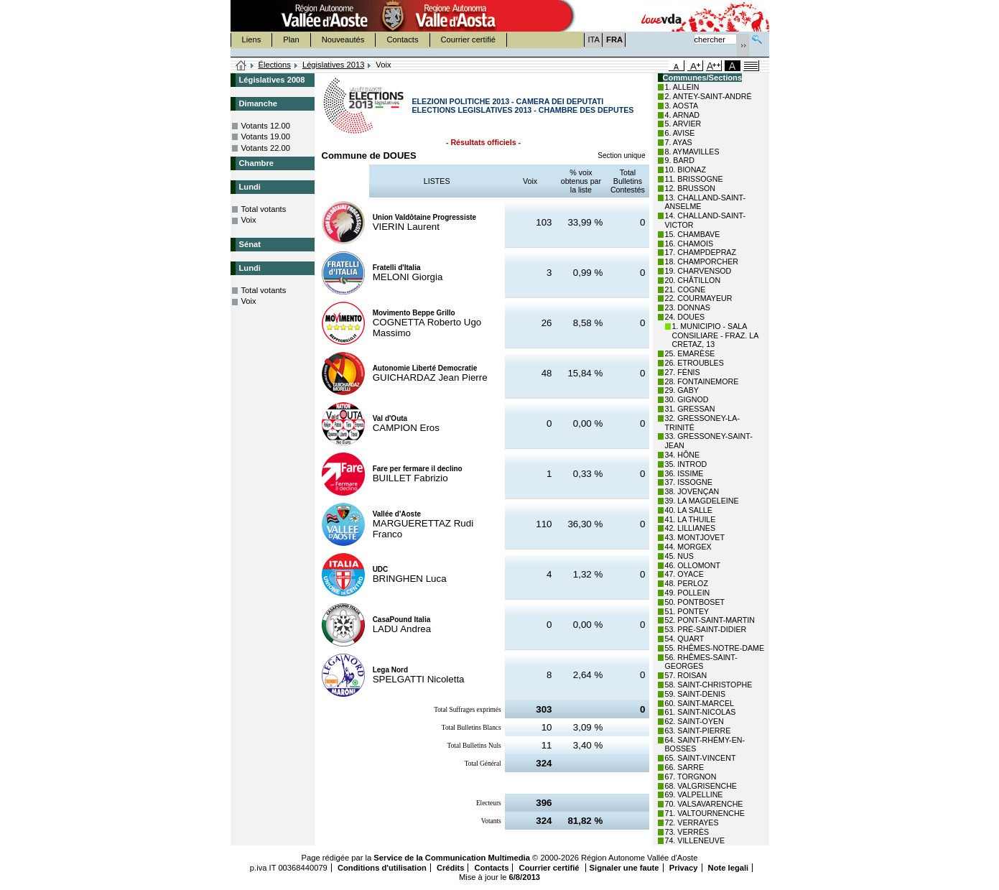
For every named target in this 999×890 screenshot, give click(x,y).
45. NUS (679, 556)
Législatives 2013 (333, 64)
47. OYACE (684, 574)
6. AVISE (680, 133)
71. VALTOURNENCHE (705, 813)
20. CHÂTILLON (693, 280)
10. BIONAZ (685, 169)
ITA (594, 39)
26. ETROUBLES (694, 362)
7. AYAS (678, 142)
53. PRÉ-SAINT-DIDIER (706, 629)
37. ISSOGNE (688, 482)
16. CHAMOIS (689, 243)
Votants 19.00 (265, 136)
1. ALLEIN (682, 87)
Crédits (451, 867)
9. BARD (679, 160)
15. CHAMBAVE (692, 234)
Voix (248, 219)
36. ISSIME (684, 473)
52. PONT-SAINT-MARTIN (710, 620)
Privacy (683, 867)
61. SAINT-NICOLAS (700, 712)
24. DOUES (685, 316)
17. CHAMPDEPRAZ (700, 252)
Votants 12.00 (265, 125)
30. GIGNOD (687, 399)
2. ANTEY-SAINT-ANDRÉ (708, 96)
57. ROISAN (686, 675)
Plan (291, 39)
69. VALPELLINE (694, 794)
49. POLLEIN (687, 592)
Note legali (728, 867)
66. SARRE (685, 767)
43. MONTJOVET (695, 537)
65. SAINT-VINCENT (700, 758)
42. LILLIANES (690, 528)
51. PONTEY (687, 611)
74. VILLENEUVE (695, 840)
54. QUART (685, 638)
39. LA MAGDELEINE (702, 500)
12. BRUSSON (690, 188)
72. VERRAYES (692, 822)
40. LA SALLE (688, 510)
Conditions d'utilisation (382, 867)
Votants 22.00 (265, 148)
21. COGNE (685, 289)
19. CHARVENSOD (698, 270)
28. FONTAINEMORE (702, 381)
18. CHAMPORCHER (701, 261)
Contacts (402, 39)
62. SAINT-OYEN (694, 721)
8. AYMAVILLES (692, 151)
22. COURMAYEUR (699, 298)
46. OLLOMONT (693, 565)
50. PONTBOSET (695, 602)
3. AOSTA (682, 105)
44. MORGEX (688, 546)
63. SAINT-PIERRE (698, 730)
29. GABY (682, 390)
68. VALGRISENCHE (701, 786)
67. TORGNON (691, 776)
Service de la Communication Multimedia (451, 857)
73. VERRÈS (687, 832)
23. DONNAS (687, 307)
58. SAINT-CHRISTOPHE (709, 684)
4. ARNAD (682, 115)
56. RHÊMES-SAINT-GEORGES (701, 662)
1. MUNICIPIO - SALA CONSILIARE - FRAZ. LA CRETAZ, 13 (715, 335)
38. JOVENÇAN (692, 491)
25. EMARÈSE (690, 353)
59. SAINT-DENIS (695, 694)
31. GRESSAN (690, 408)
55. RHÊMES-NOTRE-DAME (715, 648)
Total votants (264, 209)
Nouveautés (343, 39)
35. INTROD (686, 464)
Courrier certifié (468, 39)
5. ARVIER (683, 123)
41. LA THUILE (690, 519)
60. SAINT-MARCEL (700, 703)
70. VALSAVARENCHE (704, 803)
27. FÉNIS (682, 372)
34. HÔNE (682, 454)
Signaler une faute (624, 867)
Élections (275, 64)
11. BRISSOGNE (694, 179)
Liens (251, 39)
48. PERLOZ (686, 583)
